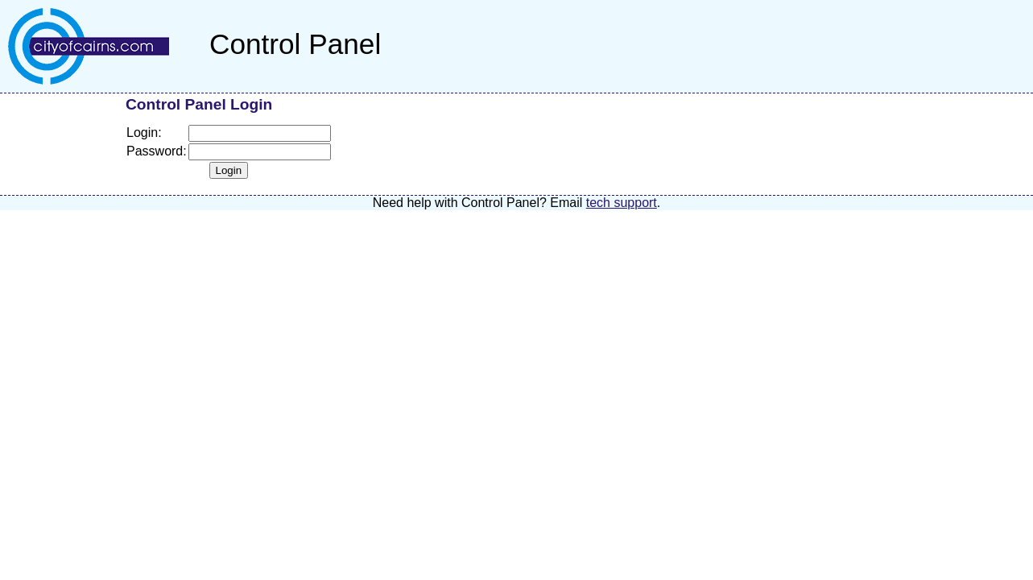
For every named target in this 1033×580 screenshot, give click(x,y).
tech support (621, 202)
